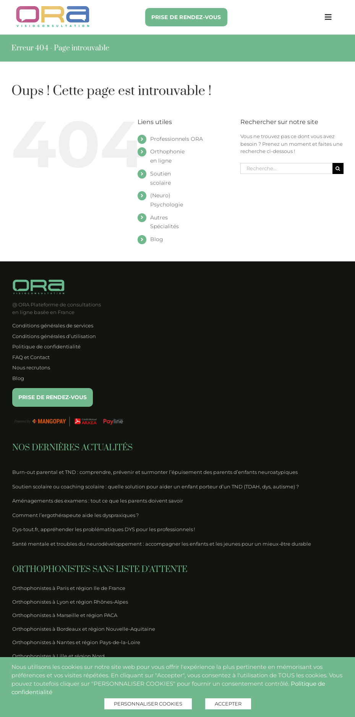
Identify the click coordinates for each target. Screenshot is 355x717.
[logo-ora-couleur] (53, 8)
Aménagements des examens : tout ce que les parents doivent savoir (97, 501)
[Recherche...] (286, 168)
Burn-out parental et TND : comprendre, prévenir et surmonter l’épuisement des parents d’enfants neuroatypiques (155, 472)
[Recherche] (338, 168)
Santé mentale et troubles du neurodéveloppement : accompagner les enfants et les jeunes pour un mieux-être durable (161, 544)
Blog (156, 239)
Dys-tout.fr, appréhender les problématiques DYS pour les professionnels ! (103, 529)
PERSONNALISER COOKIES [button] (148, 704)
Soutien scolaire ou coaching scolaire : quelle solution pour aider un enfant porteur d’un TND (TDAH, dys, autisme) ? (155, 486)
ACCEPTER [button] (228, 704)
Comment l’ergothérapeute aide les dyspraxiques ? (75, 515)
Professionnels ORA (176, 138)
